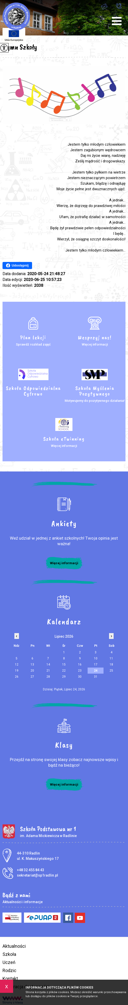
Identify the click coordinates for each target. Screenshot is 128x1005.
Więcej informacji (64, 563)
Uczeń (9, 962)
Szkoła (9, 954)
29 (64, 676)
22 (64, 670)
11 (111, 658)
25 (111, 670)
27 (32, 676)
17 (95, 664)
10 (95, 658)
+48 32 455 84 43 (118, 6)
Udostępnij (17, 265)
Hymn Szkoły (20, 47)
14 (48, 664)
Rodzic (9, 970)
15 (64, 664)
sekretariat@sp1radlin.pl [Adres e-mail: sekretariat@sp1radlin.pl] (37, 875)
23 (80, 670)
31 (95, 676)
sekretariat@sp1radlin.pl (104, 6)
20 (32, 670)
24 (95, 670)
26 (16, 676)
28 (48, 676)
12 (16, 664)
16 (80, 664)
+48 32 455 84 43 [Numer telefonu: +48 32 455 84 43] (30, 870)
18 (111, 664)
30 (80, 676)
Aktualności (14, 946)
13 (32, 664)
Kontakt (10, 978)
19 (16, 670)
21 (48, 670)
